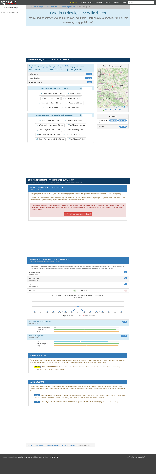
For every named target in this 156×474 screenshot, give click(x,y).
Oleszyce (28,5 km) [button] (74, 103)
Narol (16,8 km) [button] (74, 94)
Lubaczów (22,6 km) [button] (71, 98)
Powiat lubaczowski (53, 7)
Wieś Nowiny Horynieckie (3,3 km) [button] (50, 125)
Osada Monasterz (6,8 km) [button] (73, 134)
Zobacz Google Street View (114, 110)
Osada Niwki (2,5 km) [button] (73, 120)
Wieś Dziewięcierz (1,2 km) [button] (50, 120)
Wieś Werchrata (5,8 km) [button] (74, 130)
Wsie (124, 2)
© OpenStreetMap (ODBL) (121, 107)
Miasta (116, 2)
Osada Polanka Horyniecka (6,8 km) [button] (50, 139)
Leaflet (111, 107)
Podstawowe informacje (10, 8)
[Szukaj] (141, 2)
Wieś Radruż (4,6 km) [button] (76, 125)
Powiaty (99, 2)
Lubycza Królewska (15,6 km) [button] (52, 94)
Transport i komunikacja (10, 12)
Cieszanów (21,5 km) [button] (50, 98)
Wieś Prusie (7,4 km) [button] (76, 139)
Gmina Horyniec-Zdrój (68, 7)
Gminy (108, 2)
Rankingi (73, 2)
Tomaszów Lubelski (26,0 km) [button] (50, 103)
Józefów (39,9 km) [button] (50, 108)
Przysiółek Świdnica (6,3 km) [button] (48, 134)
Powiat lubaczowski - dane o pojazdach (78, 214)
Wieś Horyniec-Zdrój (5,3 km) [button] (48, 130)
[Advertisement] (143, 41)
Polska (29, 7)
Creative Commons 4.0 (25, 457)
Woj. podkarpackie (39, 7)
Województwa (86, 2)
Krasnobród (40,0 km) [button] (70, 108)
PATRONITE (54, 457)
